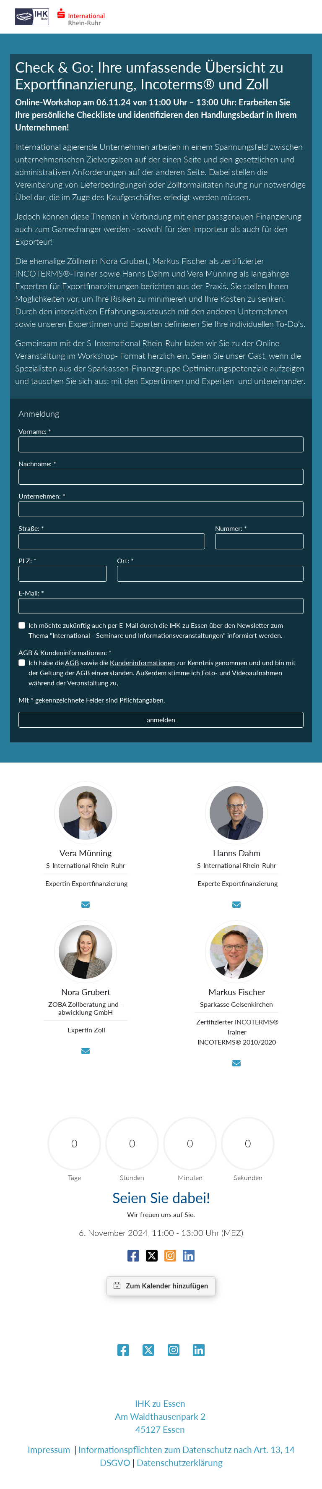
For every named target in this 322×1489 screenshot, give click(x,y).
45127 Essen (160, 1429)
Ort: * (125, 560)
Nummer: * (231, 528)
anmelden (161, 720)
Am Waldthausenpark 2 (160, 1416)
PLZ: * (27, 560)
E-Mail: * (31, 593)
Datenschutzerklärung (180, 1462)
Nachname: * (37, 464)
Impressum (49, 1449)
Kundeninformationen (142, 662)
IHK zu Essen (160, 1403)
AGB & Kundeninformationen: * (65, 652)
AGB (72, 662)
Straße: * (31, 528)
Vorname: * (34, 431)
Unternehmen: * (41, 496)
